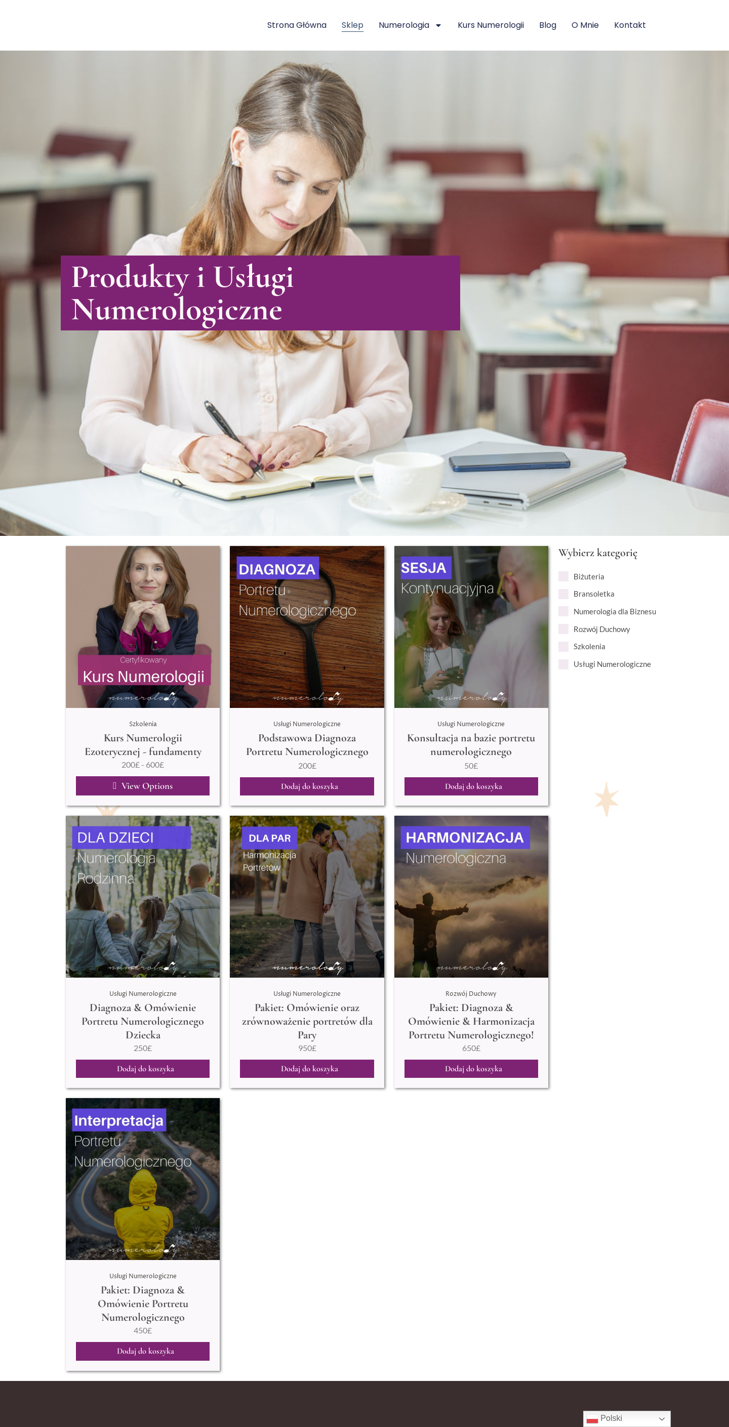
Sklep (352, 25)
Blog (547, 25)
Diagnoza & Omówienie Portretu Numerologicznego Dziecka (143, 1023)
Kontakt (630, 25)
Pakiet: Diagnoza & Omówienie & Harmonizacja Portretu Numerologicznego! (471, 1023)
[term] (581, 576)
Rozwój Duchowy (471, 996)
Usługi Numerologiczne (307, 724)
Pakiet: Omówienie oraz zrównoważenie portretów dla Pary (307, 1023)
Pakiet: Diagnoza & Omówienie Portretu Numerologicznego (143, 1307)
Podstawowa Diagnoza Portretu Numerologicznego (307, 744)
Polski (604, 1419)
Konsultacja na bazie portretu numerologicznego (471, 744)
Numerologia (410, 25)
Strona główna (297, 25)
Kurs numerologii (491, 25)
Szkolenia (142, 724)
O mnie (585, 25)
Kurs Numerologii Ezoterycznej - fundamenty (143, 744)
